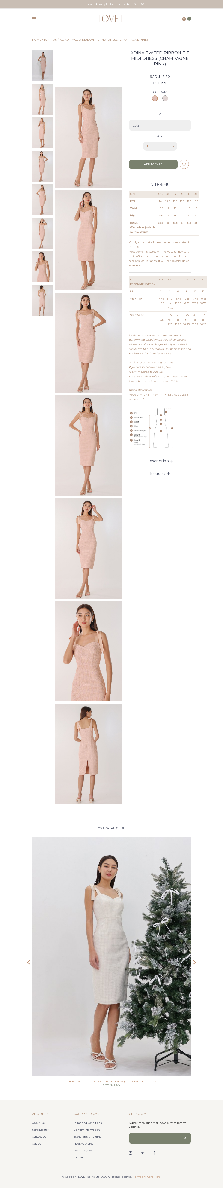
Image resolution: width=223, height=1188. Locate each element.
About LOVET (40, 1122)
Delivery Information (87, 1129)
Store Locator (40, 1129)
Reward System (84, 1150)
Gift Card (79, 1157)
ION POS (50, 39)
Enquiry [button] (160, 473)
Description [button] (160, 461)
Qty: (160, 135)
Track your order (84, 1143)
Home (36, 39)
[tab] (160, 461)
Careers (36, 1143)
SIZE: (160, 114)
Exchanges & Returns (87, 1136)
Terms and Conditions (88, 1122)
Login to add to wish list (184, 164)
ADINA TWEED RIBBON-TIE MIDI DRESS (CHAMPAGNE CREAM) (111, 1081)
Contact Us (39, 1136)
